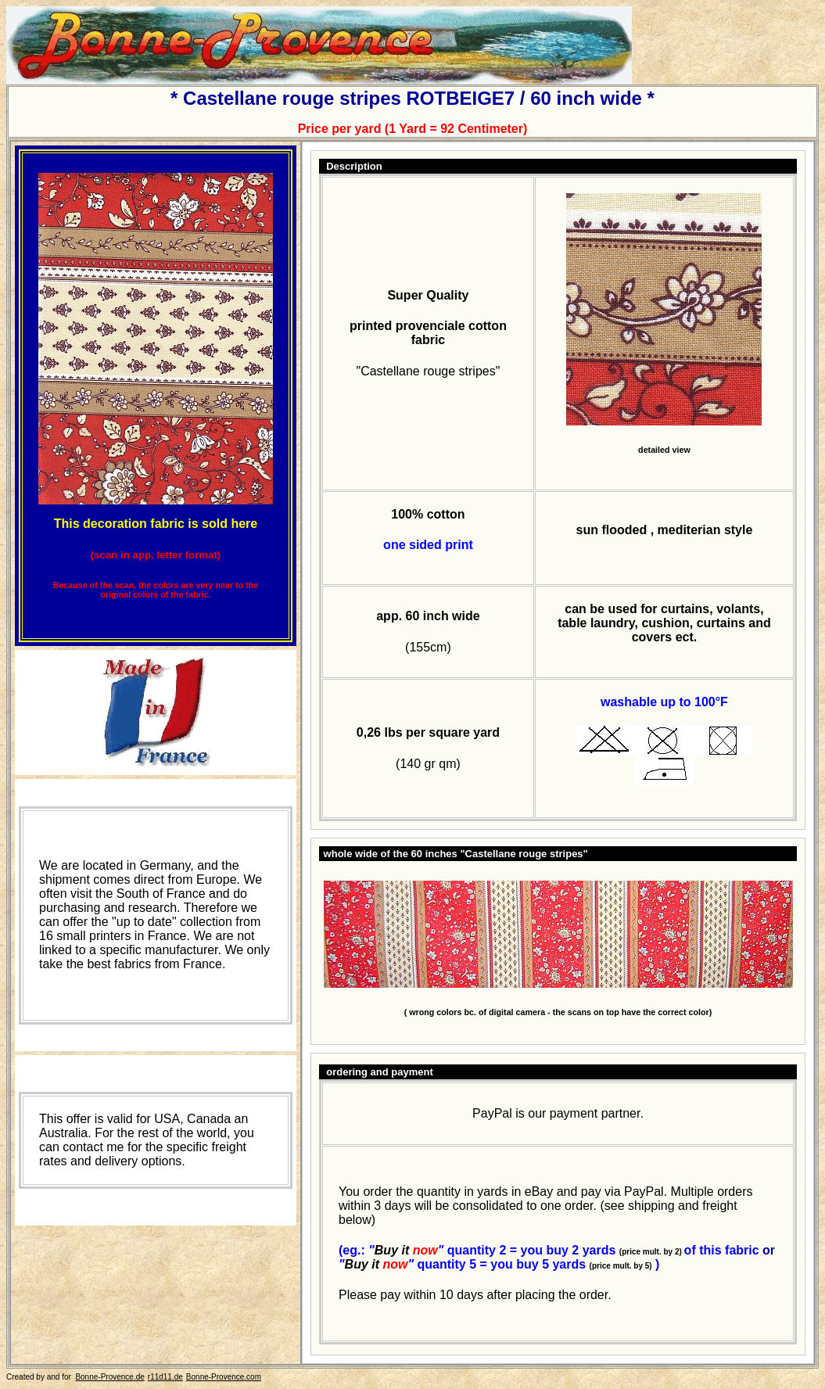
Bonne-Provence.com (223, 1377)
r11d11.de (165, 1377)
